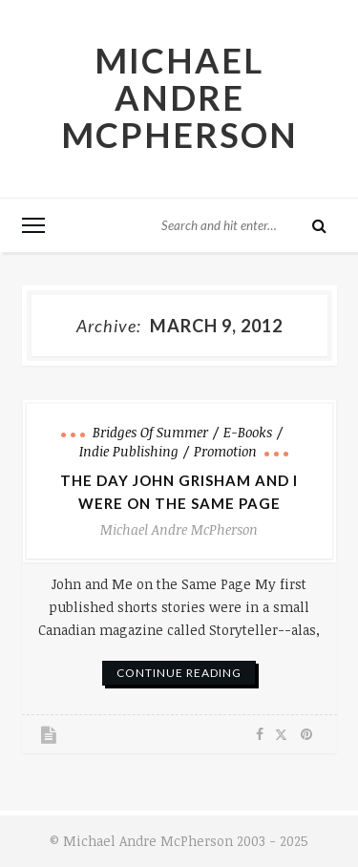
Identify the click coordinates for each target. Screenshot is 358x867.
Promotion (225, 451)
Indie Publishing (129, 451)
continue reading (179, 673)
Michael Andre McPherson (179, 97)
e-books (247, 432)
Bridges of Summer (150, 432)
